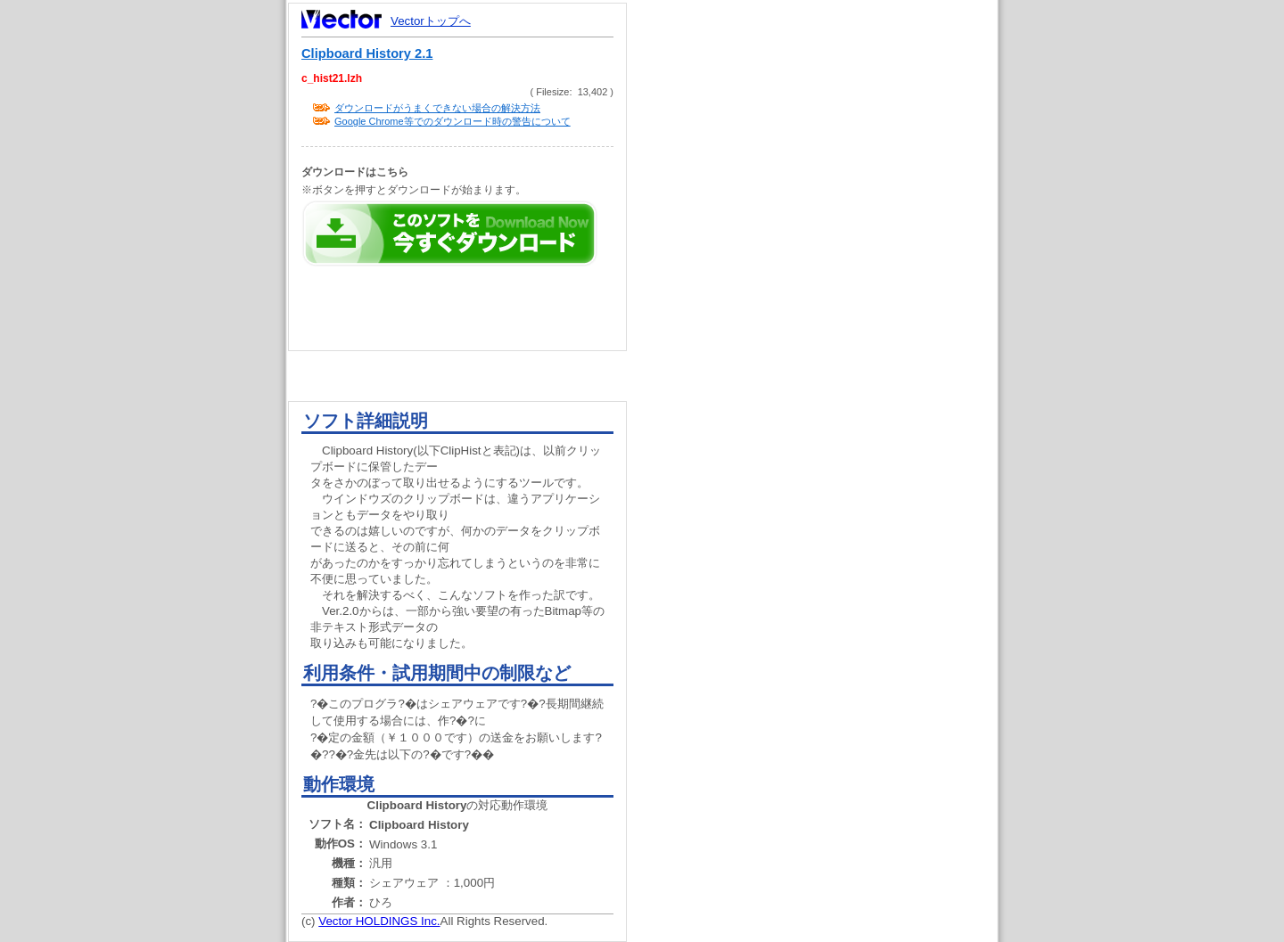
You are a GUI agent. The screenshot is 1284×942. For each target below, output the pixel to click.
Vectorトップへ (431, 21)
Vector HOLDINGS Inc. (379, 921)
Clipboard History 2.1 (366, 53)
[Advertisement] (827, 338)
